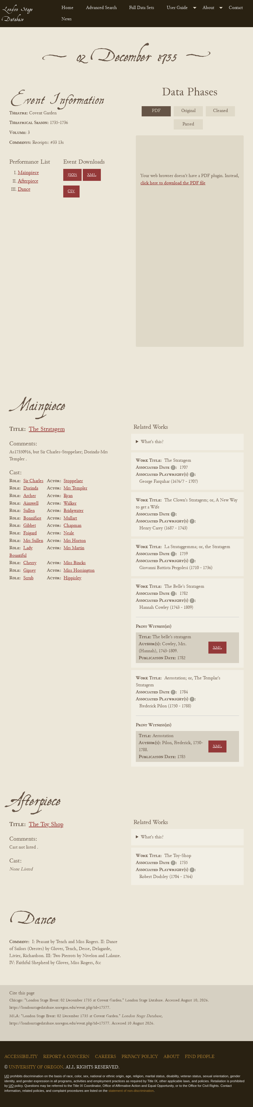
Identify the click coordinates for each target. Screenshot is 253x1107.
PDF (156, 111)
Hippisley (72, 578)
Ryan (68, 496)
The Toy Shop (46, 825)
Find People (200, 1056)
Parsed (188, 124)
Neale (69, 533)
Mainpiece (28, 173)
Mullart (70, 518)
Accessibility (21, 1056)
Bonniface (32, 518)
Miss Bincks (75, 563)
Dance (24, 189)
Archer (29, 496)
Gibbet (29, 525)
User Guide (177, 8)
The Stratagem (47, 429)
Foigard (30, 533)
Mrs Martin (74, 548)
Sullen (29, 510)
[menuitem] (69, 7)
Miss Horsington (79, 570)
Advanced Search (101, 8)
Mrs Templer (75, 488)
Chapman (72, 525)
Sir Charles (33, 481)
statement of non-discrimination (131, 1090)
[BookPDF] (190, 241)
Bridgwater (73, 510)
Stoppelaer (73, 481)
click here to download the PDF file (172, 183)
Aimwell (30, 503)
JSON (72, 175)
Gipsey (29, 570)
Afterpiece (28, 181)
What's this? (152, 442)
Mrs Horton (75, 540)
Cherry (29, 563)
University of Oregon (36, 1067)
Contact (236, 8)
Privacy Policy (140, 1056)
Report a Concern (66, 1056)
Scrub (28, 578)
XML (91, 175)
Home (67, 8)
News (67, 19)
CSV (71, 191)
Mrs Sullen (33, 540)
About (208, 8)
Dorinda (30, 488)
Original (188, 111)
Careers (105, 1056)
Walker (70, 503)
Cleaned (220, 111)
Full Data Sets (141, 8)
